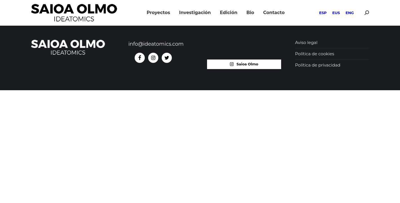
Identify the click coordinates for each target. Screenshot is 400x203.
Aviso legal (306, 42)
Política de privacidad (318, 65)
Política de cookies (314, 53)
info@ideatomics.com (156, 44)
